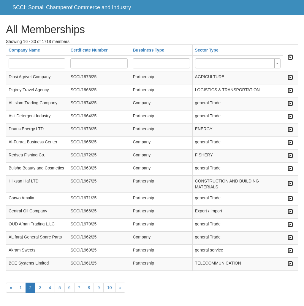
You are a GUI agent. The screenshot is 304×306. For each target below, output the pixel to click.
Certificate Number (88, 50)
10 (109, 287)
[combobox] (238, 63)
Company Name (24, 50)
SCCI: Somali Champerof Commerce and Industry (71, 7)
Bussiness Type (148, 50)
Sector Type (206, 50)
